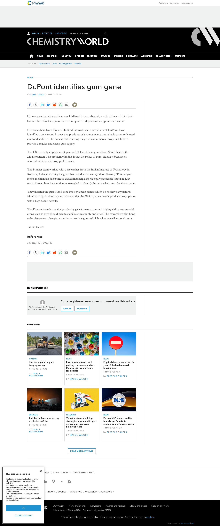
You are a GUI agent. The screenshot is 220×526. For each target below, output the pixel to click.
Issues (65, 473)
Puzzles (78, 63)
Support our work (160, 506)
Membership (187, 3)
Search (106, 33)
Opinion (33, 359)
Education (174, 3)
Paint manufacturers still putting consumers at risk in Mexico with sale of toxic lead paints (80, 366)
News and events (77, 506)
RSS (90, 473)
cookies (150, 517)
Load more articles (81, 451)
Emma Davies (37, 95)
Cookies (62, 492)
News (30, 77)
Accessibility (91, 492)
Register (47, 33)
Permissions (106, 492)
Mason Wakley (79, 379)
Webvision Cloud (187, 523)
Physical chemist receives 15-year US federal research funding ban (118, 365)
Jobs (54, 63)
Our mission (58, 506)
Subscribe (61, 33)
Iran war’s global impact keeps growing (41, 363)
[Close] (41, 471)
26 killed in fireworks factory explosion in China (44, 419)
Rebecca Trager (117, 376)
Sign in (67, 308)
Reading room (65, 63)
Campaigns (95, 506)
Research (71, 415)
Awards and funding (115, 506)
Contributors (79, 473)
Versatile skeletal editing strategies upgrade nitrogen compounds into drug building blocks (81, 422)
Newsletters (44, 63)
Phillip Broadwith (36, 374)
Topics (56, 473)
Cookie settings (23, 515)
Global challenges (138, 506)
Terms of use (75, 492)
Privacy (51, 492)
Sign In (35, 33)
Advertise (44, 473)
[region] (23, 495)
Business (33, 415)
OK (23, 508)
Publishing (163, 3)
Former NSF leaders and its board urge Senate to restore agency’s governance (118, 421)
